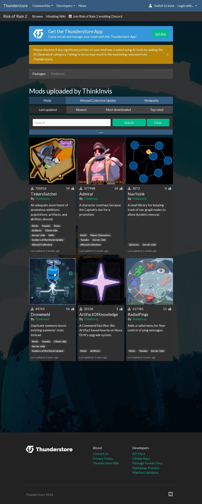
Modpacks (151, 100)
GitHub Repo (141, 458)
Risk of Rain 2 (15, 16)
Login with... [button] (185, 6)
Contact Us (100, 454)
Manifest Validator (145, 472)
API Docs (138, 454)
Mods (47, 100)
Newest (81, 109)
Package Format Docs (147, 463)
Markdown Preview (145, 468)
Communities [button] (41, 6)
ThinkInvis (42, 198)
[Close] (167, 54)
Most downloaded (118, 109)
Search (129, 122)
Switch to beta (161, 6)
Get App (160, 34)
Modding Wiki (56, 16)
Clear (158, 122)
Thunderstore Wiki (106, 463)
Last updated (48, 109)
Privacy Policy (103, 458)
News (82, 6)
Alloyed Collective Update (98, 100)
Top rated (156, 109)
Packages (39, 74)
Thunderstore (15, 5)
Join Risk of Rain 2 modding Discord (95, 16)
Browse (37, 16)
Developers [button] (64, 6)
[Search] (72, 123)
